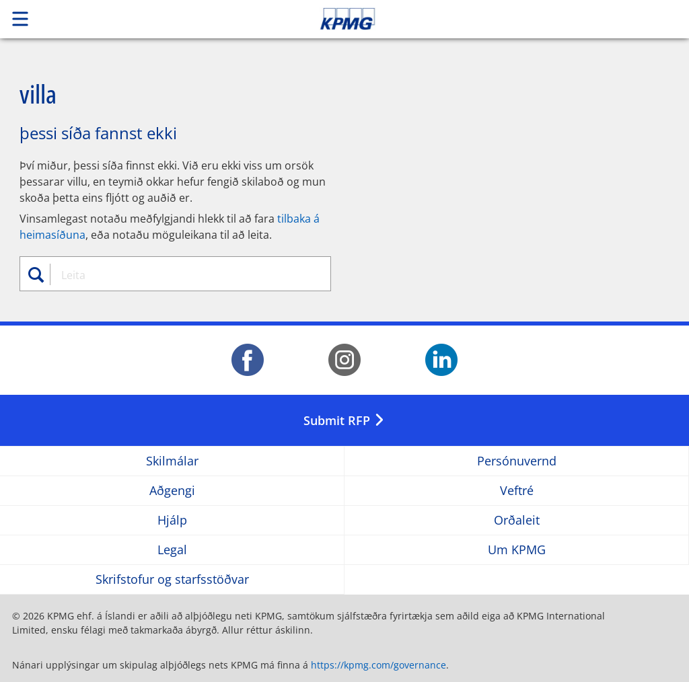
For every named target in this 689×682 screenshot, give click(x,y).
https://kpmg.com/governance (378, 664)
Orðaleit (517, 520)
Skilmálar (172, 461)
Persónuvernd (516, 461)
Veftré (517, 490)
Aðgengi (172, 490)
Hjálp (172, 520)
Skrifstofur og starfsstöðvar (172, 579)
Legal (172, 550)
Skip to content (483, 19)
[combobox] (182, 275)
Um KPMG (517, 550)
